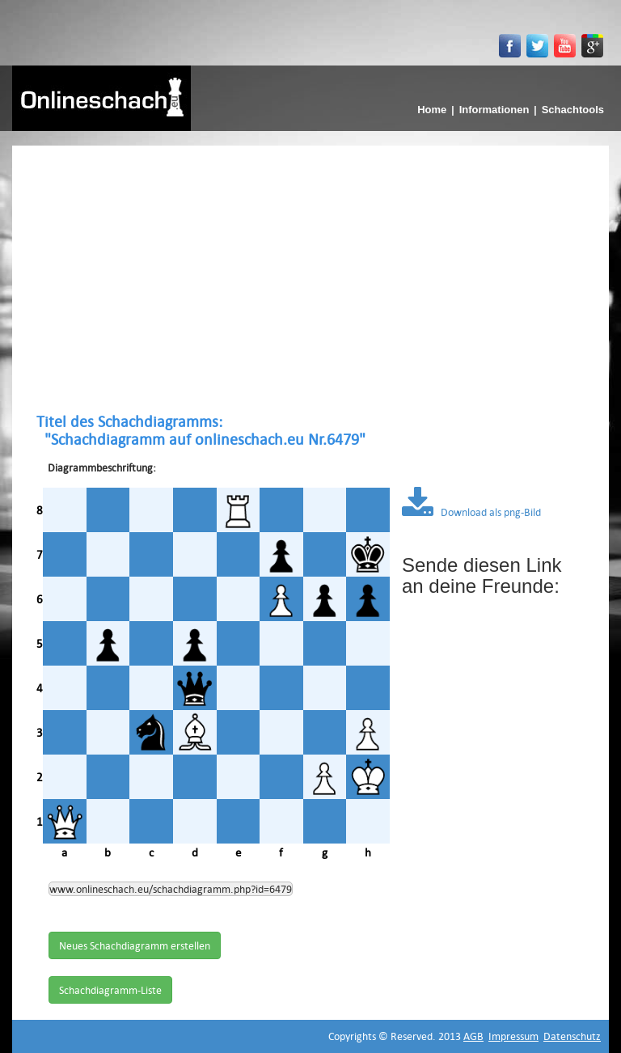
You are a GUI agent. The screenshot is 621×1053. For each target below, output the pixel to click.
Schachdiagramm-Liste (110, 989)
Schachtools (573, 110)
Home (431, 110)
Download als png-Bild (471, 511)
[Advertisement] (310, 279)
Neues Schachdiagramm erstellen (134, 945)
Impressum (513, 1036)
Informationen (494, 110)
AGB (473, 1036)
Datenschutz (572, 1036)
